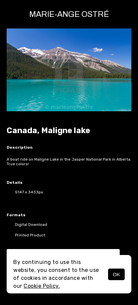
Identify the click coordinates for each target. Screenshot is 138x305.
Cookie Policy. (42, 286)
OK (116, 274)
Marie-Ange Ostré (69, 14)
